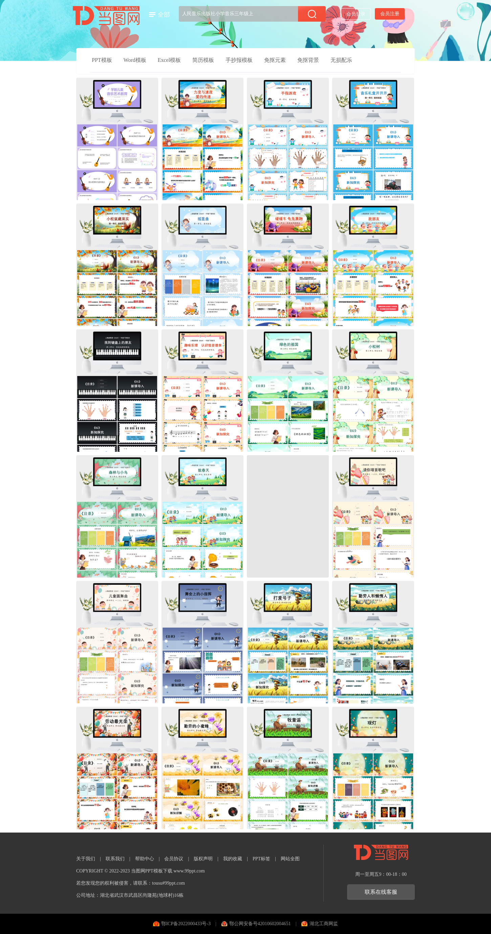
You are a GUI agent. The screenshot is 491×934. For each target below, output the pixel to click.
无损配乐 (341, 60)
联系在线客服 (381, 892)
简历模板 (203, 60)
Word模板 (135, 60)
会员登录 (355, 14)
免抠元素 (275, 60)
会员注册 (389, 13)
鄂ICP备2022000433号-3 (185, 923)
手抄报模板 (239, 60)
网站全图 (290, 858)
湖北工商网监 (323, 923)
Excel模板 (169, 60)
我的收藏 (232, 858)
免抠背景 (308, 60)
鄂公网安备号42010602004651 (260, 923)
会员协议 (173, 858)
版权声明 (203, 858)
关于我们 (85, 858)
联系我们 (115, 858)
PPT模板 (102, 60)
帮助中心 (144, 858)
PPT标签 (261, 858)
